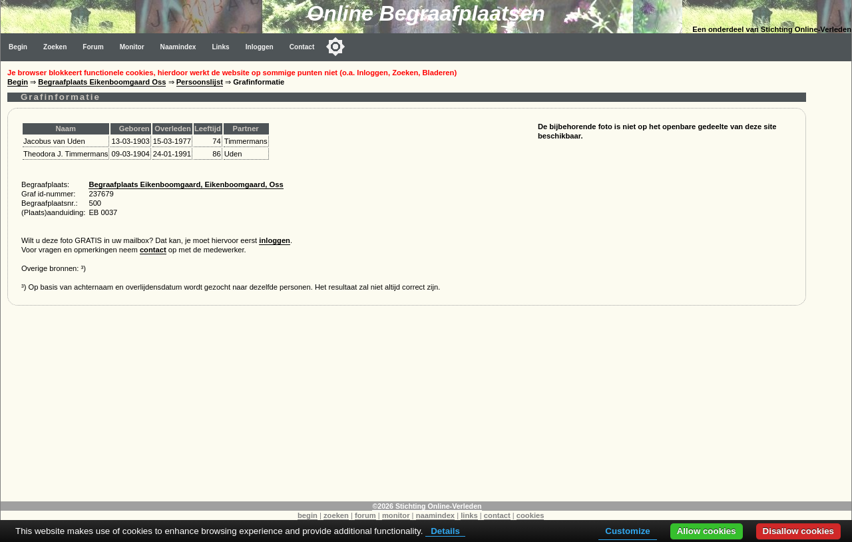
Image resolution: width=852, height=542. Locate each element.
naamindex (435, 515)
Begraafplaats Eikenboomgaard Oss (102, 82)
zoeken (336, 515)
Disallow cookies (798, 531)
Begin (18, 47)
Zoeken (55, 47)
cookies (530, 515)
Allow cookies (706, 531)
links (469, 515)
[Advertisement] (406, 408)
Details (445, 531)
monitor (396, 515)
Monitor (132, 47)
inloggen (274, 240)
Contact (302, 47)
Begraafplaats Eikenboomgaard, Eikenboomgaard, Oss (186, 184)
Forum (93, 47)
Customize (627, 531)
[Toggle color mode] (335, 46)
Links (220, 47)
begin (308, 515)
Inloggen (260, 47)
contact (153, 250)
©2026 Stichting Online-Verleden (426, 506)
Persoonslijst (199, 82)
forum (365, 515)
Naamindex (178, 47)
